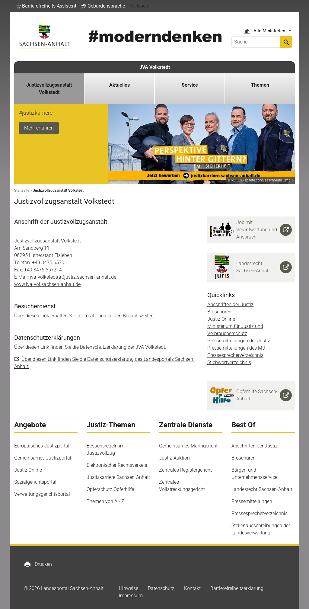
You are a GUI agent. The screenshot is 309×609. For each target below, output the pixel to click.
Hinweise (128, 588)
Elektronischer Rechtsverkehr (117, 465)
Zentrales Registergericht (185, 470)
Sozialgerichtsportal (35, 482)
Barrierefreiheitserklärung (236, 588)
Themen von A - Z (105, 501)
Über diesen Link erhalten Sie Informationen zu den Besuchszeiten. (84, 316)
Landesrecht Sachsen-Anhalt (261, 489)
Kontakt (192, 588)
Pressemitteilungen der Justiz (238, 341)
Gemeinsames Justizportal (42, 458)
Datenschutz (161, 588)
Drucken (38, 564)
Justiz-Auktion (174, 458)
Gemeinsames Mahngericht (188, 446)
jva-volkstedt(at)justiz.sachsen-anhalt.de (73, 277)
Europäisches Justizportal (41, 446)
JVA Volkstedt (154, 67)
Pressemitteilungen (251, 501)
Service (190, 85)
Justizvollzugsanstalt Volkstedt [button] (49, 88)
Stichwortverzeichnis (229, 362)
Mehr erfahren (39, 128)
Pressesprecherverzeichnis (235, 355)
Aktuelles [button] (119, 85)
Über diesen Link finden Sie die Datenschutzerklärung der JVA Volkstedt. (90, 347)
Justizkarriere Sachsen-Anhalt (118, 477)
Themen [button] (260, 85)
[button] (46, 6)
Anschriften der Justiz (230, 304)
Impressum (131, 595)
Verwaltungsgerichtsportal (42, 494)
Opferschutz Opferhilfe (110, 489)
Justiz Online (221, 319)
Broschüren (219, 312)
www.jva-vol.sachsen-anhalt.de (47, 284)
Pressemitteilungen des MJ (236, 348)
